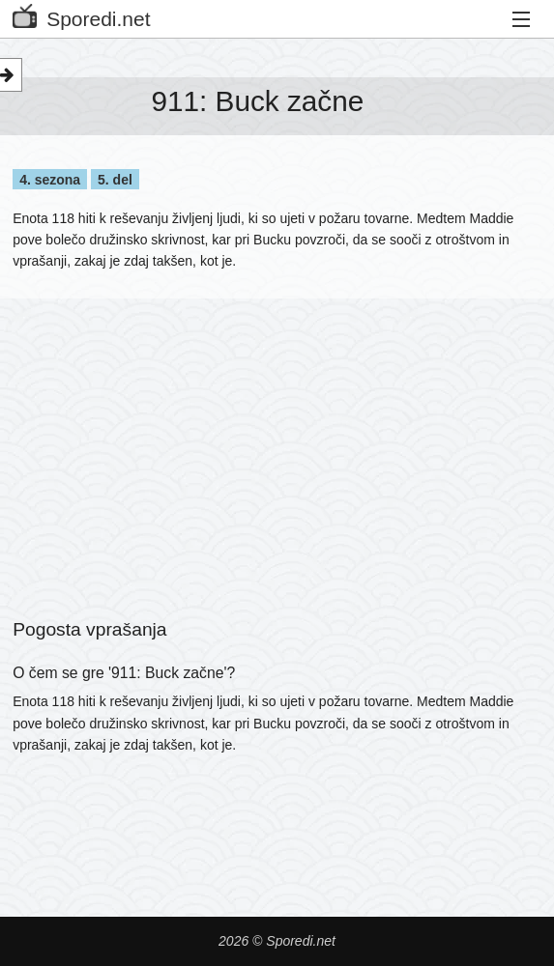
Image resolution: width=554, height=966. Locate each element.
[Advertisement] (277, 433)
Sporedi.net (81, 15)
